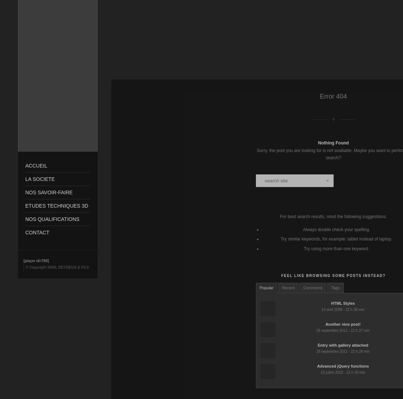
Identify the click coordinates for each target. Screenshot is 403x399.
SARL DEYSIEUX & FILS (68, 267)
